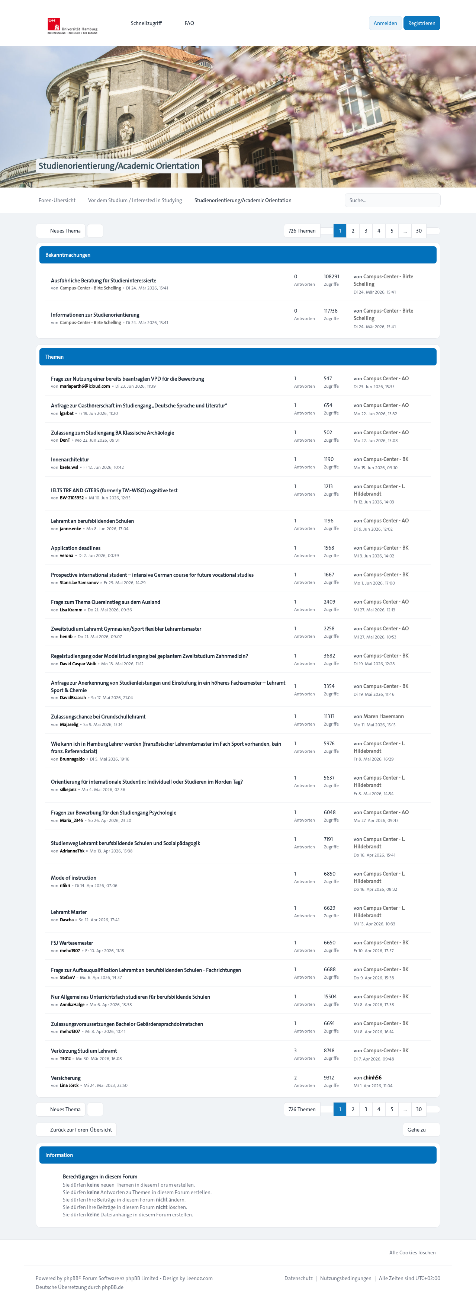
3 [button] (366, 230)
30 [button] (419, 230)
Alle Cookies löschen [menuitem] (408, 1251)
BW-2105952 (72, 497)
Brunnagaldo (72, 758)
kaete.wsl (69, 467)
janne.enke (70, 528)
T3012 (65, 1058)
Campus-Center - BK (385, 459)
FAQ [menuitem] (184, 23)
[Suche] (419, 200)
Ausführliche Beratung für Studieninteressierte (103, 280)
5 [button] (392, 230)
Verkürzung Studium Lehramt (84, 1050)
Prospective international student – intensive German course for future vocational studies (152, 574)
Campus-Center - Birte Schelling (90, 288)
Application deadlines (75, 547)
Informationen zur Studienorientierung (95, 314)
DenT (65, 440)
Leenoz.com (199, 1277)
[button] (433, 230)
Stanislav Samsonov (79, 582)
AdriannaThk (72, 850)
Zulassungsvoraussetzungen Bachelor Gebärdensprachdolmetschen (127, 1023)
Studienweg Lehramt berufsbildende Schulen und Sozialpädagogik (125, 843)
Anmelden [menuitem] (385, 23)
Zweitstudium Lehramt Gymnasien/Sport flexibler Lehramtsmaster (126, 628)
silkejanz (68, 789)
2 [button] (353, 230)
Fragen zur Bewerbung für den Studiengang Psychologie (113, 812)
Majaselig (69, 724)
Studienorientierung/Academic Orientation (122, 166)
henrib (66, 636)
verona (66, 555)
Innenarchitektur (70, 459)
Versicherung (65, 1077)
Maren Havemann (383, 716)
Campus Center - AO (386, 378)
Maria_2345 (71, 820)
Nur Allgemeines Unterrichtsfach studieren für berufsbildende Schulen (130, 996)
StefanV (67, 977)
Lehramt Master (69, 911)
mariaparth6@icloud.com (85, 386)
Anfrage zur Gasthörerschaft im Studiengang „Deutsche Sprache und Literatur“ (139, 405)
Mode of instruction (73, 877)
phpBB (71, 1277)
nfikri (65, 885)
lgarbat (66, 413)
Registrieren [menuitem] (421, 23)
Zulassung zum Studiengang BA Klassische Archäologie (112, 432)
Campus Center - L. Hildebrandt (379, 489)
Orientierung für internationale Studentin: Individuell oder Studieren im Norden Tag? (147, 781)
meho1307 (70, 950)
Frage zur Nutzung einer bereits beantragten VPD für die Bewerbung (127, 378)
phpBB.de (112, 1286)
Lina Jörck (69, 1085)
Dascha (67, 919)
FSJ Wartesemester (72, 942)
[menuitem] (143, 23)
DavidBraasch (73, 697)
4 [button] (378, 230)
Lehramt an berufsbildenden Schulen (92, 520)
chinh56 (372, 1077)
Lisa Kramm (71, 609)
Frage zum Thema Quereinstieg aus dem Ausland (105, 601)
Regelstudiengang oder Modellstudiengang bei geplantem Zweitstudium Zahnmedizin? (149, 655)
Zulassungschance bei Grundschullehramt (98, 716)
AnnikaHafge (72, 1004)
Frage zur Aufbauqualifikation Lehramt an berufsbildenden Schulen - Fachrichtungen (146, 969)
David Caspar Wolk (78, 663)
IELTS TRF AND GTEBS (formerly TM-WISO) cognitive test (114, 490)
